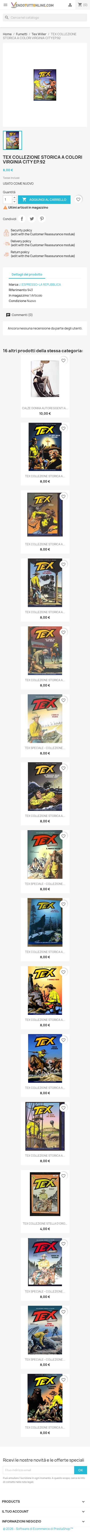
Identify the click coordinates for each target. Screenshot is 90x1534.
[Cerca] (45, 17)
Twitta (32, 219)
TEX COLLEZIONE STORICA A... (45, 476)
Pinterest (42, 219)
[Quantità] (7, 199)
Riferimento (18, 290)
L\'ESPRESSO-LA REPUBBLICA (40, 285)
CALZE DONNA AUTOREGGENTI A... (45, 408)
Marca (13, 284)
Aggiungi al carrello (44, 199)
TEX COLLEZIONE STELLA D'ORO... (45, 1223)
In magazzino (19, 295)
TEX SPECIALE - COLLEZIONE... (45, 748)
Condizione (17, 301)
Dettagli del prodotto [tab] (27, 274)
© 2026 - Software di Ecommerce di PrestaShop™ (38, 1529)
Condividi (22, 219)
